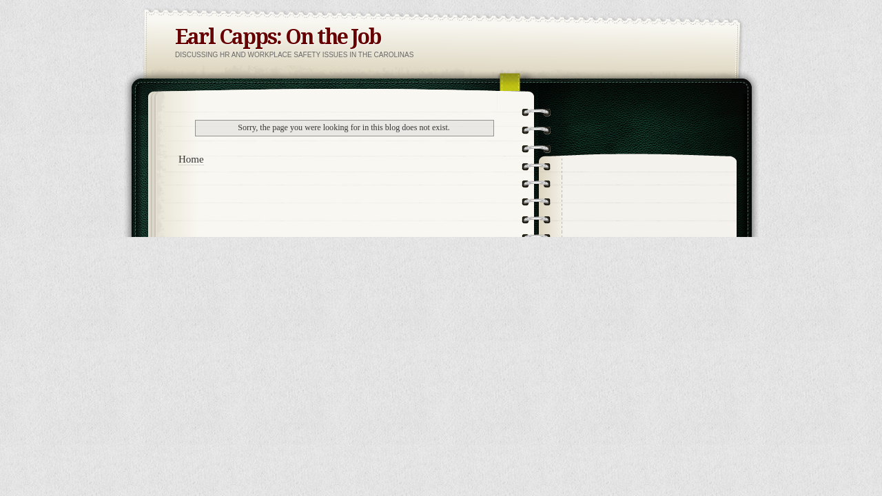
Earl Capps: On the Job (277, 37)
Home (191, 159)
